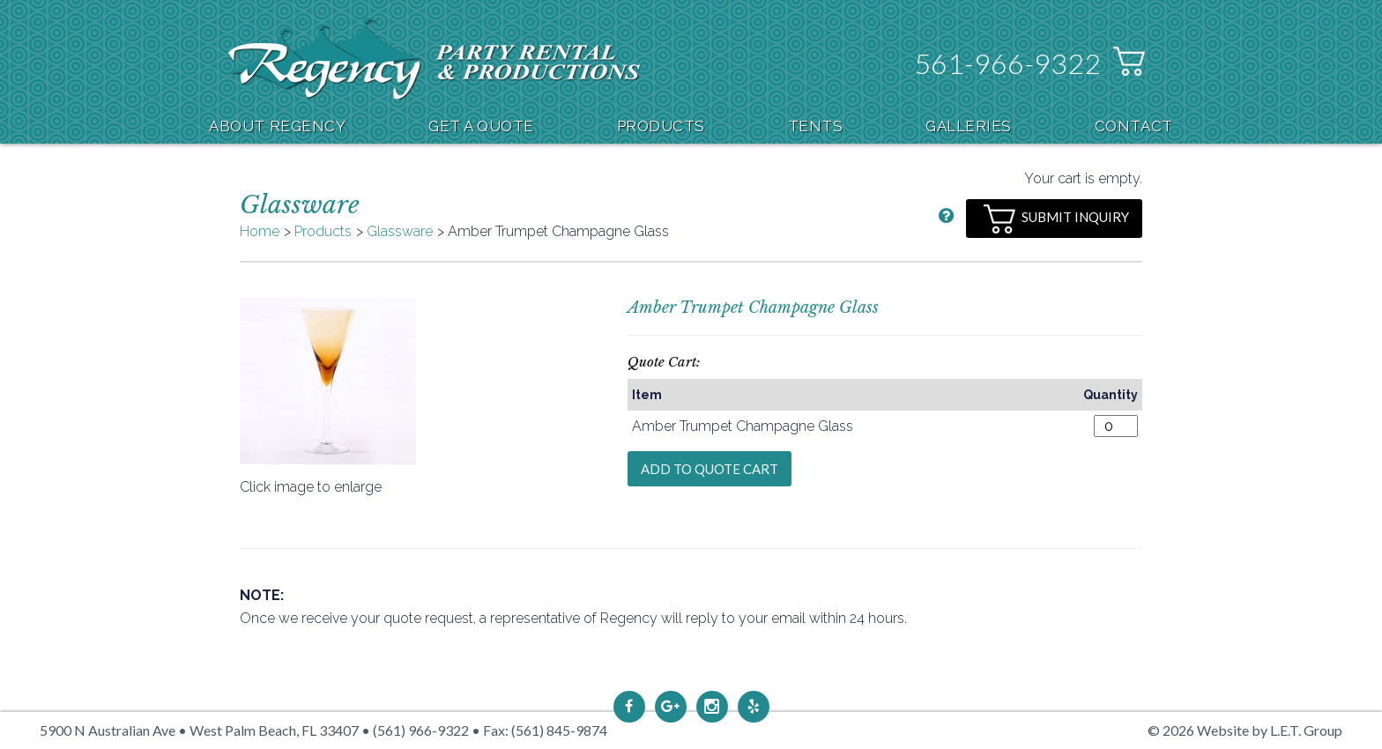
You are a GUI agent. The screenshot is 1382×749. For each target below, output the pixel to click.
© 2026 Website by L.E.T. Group (1245, 730)
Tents (815, 126)
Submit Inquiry (1056, 219)
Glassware (400, 231)
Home (259, 231)
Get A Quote (481, 126)
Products (661, 126)
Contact (1134, 126)
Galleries (968, 126)
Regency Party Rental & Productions (434, 59)
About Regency (277, 126)
